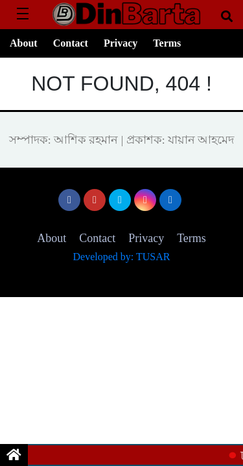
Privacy (120, 43)
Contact (70, 43)
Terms (167, 43)
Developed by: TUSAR (121, 256)
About (24, 43)
